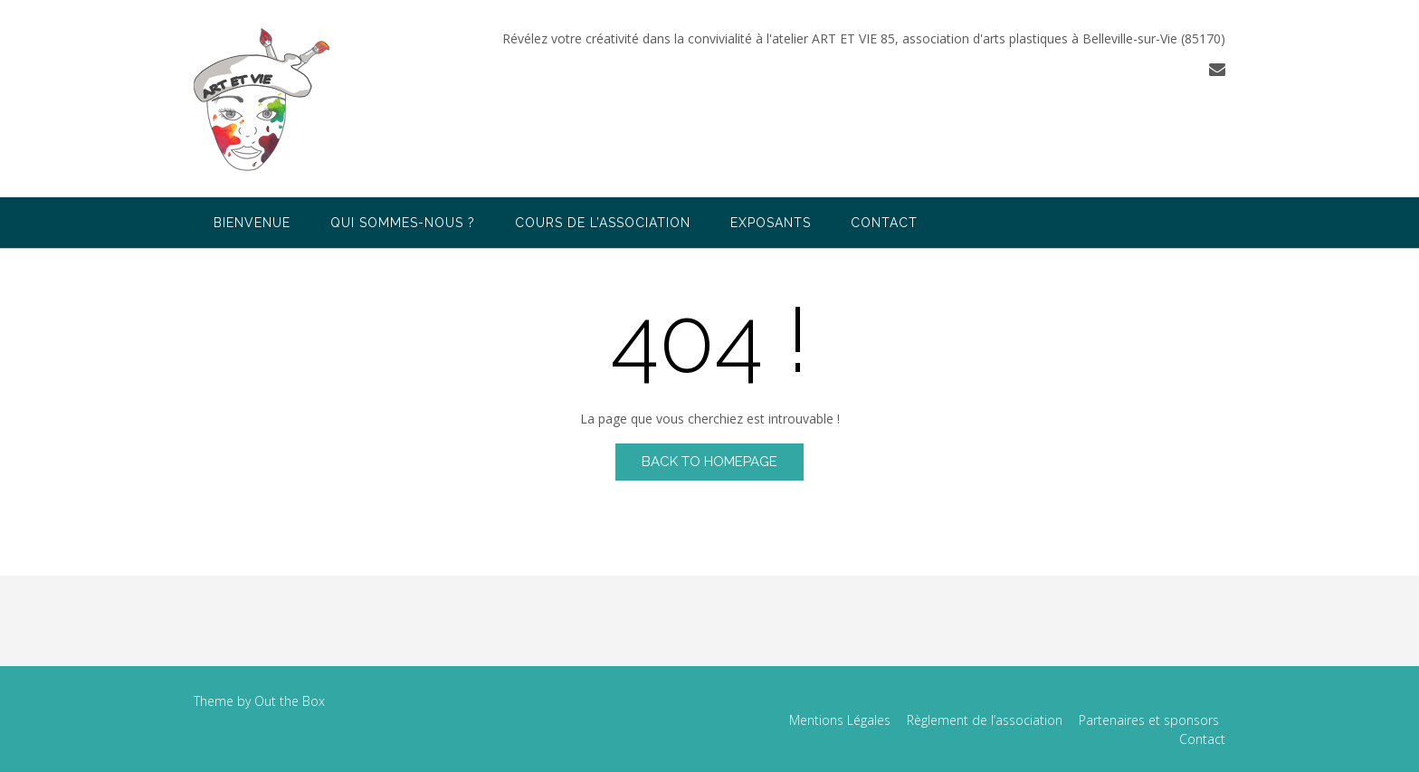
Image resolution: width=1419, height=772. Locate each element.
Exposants (770, 222)
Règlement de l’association (984, 720)
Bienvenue (252, 222)
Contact (884, 222)
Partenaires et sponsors (1149, 720)
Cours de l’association (602, 222)
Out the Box (289, 701)
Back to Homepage (709, 461)
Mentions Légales (839, 720)
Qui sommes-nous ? (402, 222)
